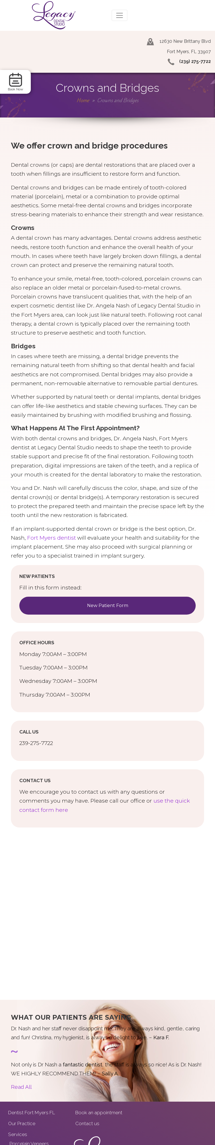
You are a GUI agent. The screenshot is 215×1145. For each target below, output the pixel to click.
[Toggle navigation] (119, 15)
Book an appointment (98, 1112)
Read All (21, 1087)
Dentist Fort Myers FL (31, 1112)
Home (83, 100)
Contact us (87, 1123)
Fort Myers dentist (51, 538)
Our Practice (21, 1123)
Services (17, 1134)
